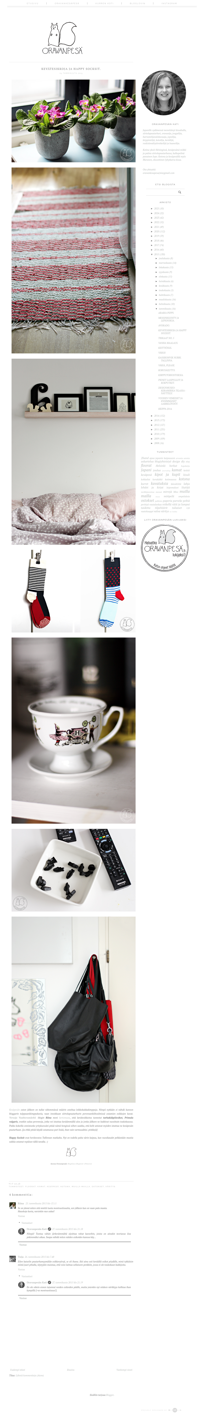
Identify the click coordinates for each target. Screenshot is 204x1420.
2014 (156, 415)
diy (183, 461)
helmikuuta (164, 304)
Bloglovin (138, 3)
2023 (156, 217)
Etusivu (33, 3)
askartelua (147, 461)
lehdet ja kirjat (152, 487)
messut (159, 492)
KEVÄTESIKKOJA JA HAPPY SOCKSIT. (172, 332)
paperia (167, 501)
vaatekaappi (147, 511)
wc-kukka (173, 511)
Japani (146, 469)
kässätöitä (176, 484)
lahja (187, 484)
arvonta (179, 458)
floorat (30, 1187)
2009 (156, 438)
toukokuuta (164, 290)
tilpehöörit (161, 508)
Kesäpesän (14, 1109)
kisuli (186, 475)
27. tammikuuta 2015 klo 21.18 (67, 1229)
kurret (144, 484)
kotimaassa (170, 479)
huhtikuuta (164, 295)
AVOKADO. (164, 325)
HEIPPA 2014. (165, 408)
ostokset (98, 1187)
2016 (156, 249)
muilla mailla (81, 1187)
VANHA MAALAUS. (168, 343)
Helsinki (161, 465)
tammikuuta (165, 308)
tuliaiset (177, 508)
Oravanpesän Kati (37, 1229)
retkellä (166, 504)
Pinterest (88, 1164)
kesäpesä (53, 1187)
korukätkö (157, 479)
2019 (156, 236)
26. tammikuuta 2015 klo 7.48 (39, 1256)
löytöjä (186, 487)
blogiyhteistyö (163, 461)
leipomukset (173, 487)
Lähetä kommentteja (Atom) (30, 1375)
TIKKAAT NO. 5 (166, 338)
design (176, 461)
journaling (166, 470)
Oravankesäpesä (67, 3)
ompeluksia (184, 496)
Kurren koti (105, 3)
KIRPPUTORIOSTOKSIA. (171, 375)
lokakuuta (164, 267)
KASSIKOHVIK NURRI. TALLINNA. (169, 359)
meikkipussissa (147, 492)
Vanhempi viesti (124, 1369)
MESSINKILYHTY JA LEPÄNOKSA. (168, 319)
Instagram (169, 3)
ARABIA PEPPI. (166, 312)
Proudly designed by (161, 1410)
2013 (156, 420)
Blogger (110, 1395)
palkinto (158, 501)
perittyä (145, 504)
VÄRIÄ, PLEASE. (166, 365)
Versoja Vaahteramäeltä (22, 1117)
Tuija (21, 1256)
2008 (156, 443)
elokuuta (163, 276)
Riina (21, 1203)
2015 (156, 254)
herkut (173, 465)
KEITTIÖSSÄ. (165, 347)
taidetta (145, 508)
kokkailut (145, 479)
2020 (156, 231)
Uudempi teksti (17, 1369)
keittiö (186, 470)
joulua (157, 470)
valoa (157, 511)
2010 (156, 434)
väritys (110, 1187)
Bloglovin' (80, 1164)
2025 (156, 208)
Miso (175, 491)
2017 (156, 245)
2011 (156, 429)
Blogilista (71, 1164)
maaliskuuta (165, 299)
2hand (145, 458)
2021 (156, 227)
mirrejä (167, 491)
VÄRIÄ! (162, 352)
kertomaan (64, 1117)
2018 (156, 240)
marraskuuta (165, 262)
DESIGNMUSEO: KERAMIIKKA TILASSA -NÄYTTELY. (172, 390)
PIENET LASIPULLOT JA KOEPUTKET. (170, 381)
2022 (156, 222)
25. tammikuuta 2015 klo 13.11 (41, 1203)
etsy (188, 461)
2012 (156, 425)
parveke (177, 501)
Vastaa (21, 1216)
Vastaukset (26, 1223)
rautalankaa (155, 504)
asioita (187, 458)
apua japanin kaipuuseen (162, 458)
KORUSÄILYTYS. (166, 370)
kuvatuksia (159, 483)
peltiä (186, 501)
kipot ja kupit (167, 474)
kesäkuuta (164, 285)
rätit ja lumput (181, 504)
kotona (65, 1187)
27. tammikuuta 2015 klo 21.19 (67, 1282)
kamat (41, 1187)
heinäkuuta (164, 281)
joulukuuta (164, 258)
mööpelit (169, 496)
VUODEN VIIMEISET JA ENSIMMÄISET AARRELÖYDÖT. (170, 401)
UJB (188, 508)
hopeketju (185, 466)
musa (158, 496)
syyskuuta (164, 272)
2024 (156, 213)
